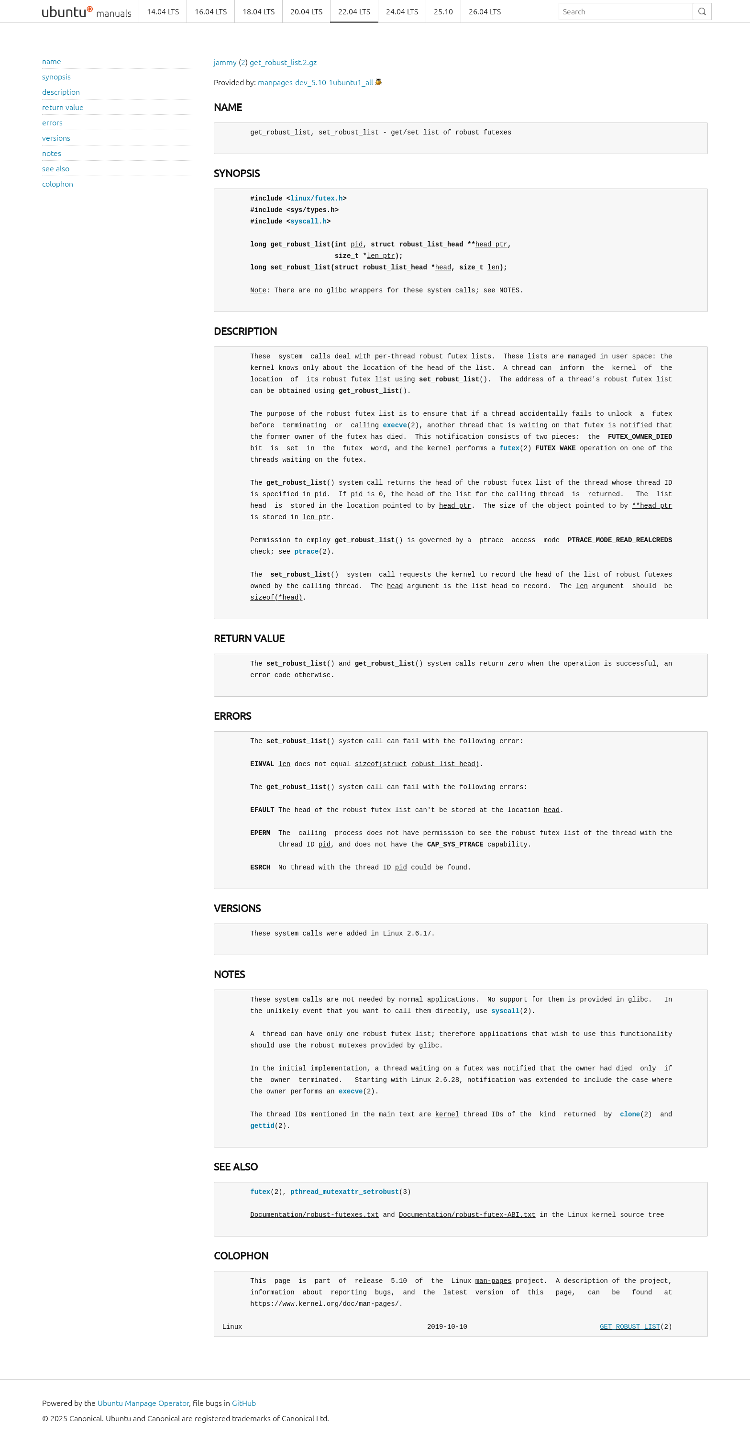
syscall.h (308, 221)
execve (395, 425)
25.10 (443, 11)
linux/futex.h (316, 198)
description (61, 92)
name (51, 61)
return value (63, 107)
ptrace (307, 551)
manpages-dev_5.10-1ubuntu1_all (315, 82)
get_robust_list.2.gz (283, 62)
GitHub (244, 1403)
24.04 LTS (402, 11)
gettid (262, 1125)
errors (52, 122)
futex (509, 448)
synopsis (56, 76)
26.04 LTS (485, 11)
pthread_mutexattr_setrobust (344, 1191)
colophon (57, 183)
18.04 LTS (259, 11)
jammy (225, 62)
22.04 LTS (354, 11)
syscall (505, 1010)
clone (630, 1114)
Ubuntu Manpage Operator (143, 1403)
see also (55, 168)
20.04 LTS (306, 11)
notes (51, 153)
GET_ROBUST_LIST (630, 1326)
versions (56, 138)
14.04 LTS (163, 11)
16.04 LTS (211, 11)
